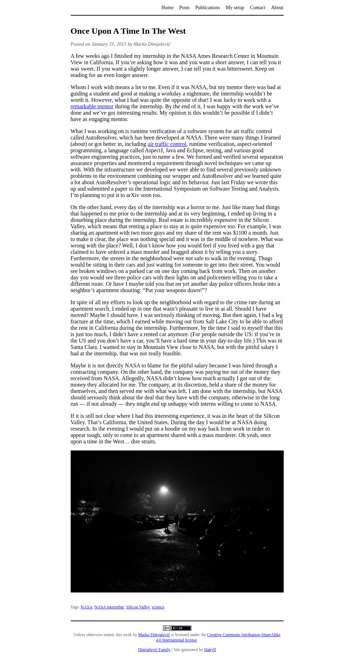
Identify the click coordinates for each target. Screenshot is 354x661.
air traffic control (167, 144)
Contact (258, 7)
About (277, 7)
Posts (184, 7)
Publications (207, 7)
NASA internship (109, 607)
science (158, 607)
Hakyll (210, 649)
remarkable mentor (92, 106)
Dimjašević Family (154, 649)
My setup (234, 7)
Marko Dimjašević (154, 634)
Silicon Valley (138, 607)
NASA (86, 607)
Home (167, 7)
